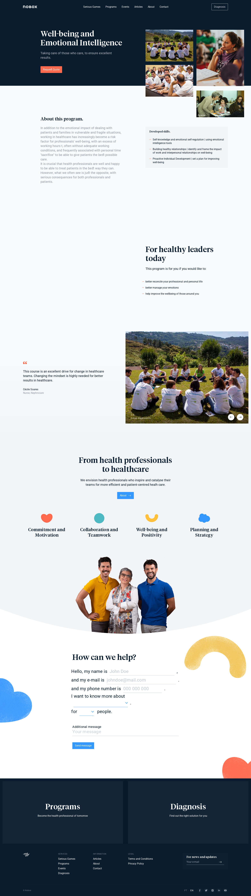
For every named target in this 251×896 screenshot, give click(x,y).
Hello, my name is (89, 671)
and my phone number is (96, 688)
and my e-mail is (87, 680)
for (74, 711)
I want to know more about (98, 696)
